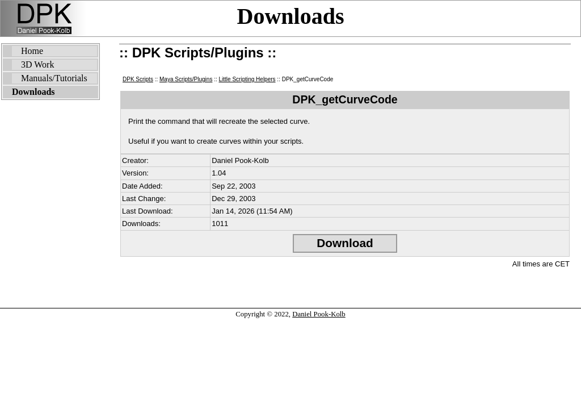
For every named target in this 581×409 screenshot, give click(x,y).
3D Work (37, 64)
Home (32, 51)
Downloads (290, 16)
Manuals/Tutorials (54, 78)
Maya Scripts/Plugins (185, 79)
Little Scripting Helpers (247, 79)
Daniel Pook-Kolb (318, 314)
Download (345, 242)
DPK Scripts (138, 79)
